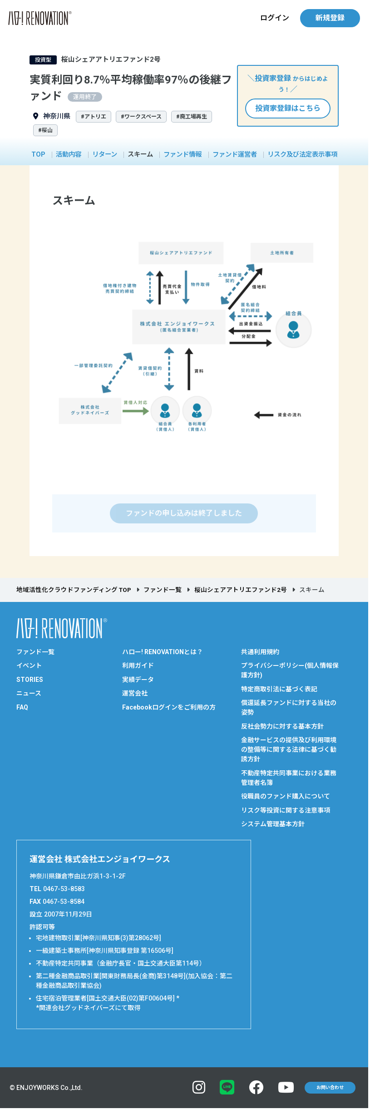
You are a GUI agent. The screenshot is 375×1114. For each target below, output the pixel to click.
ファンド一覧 (162, 589)
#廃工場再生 (191, 116)
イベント (29, 665)
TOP (38, 155)
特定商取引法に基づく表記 (279, 689)
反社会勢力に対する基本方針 (282, 726)
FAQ (22, 707)
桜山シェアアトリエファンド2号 (240, 589)
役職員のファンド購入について (285, 796)
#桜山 (45, 130)
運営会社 (135, 693)
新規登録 (330, 18)
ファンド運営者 (234, 155)
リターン (104, 155)
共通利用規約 (260, 652)
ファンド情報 (182, 155)
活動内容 (68, 155)
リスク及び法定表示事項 (302, 155)
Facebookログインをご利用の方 (169, 707)
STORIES (29, 679)
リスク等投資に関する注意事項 (285, 810)
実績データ (138, 679)
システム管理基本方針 (273, 824)
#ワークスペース (141, 116)
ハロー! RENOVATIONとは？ (162, 652)
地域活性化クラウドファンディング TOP (73, 589)
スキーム (140, 155)
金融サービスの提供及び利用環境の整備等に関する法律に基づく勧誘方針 (288, 749)
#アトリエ (93, 116)
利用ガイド (138, 665)
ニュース (28, 693)
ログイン (274, 18)
